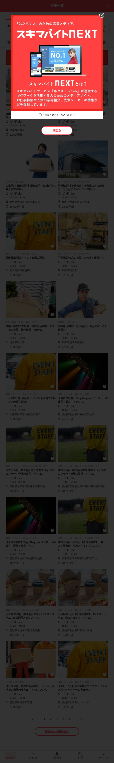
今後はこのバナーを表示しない (58, 115)
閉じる (57, 130)
